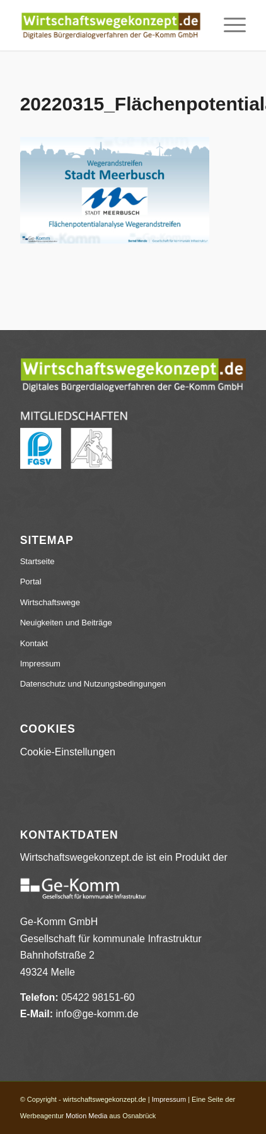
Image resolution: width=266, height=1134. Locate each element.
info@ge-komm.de (97, 1013)
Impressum (40, 663)
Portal (31, 581)
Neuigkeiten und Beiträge (66, 622)
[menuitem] (228, 25)
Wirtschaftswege (50, 602)
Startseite (37, 561)
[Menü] (228, 25)
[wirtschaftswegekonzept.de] (110, 25)
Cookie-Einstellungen (67, 752)
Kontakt (34, 643)
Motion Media (86, 1115)
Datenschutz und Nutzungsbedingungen (93, 683)
